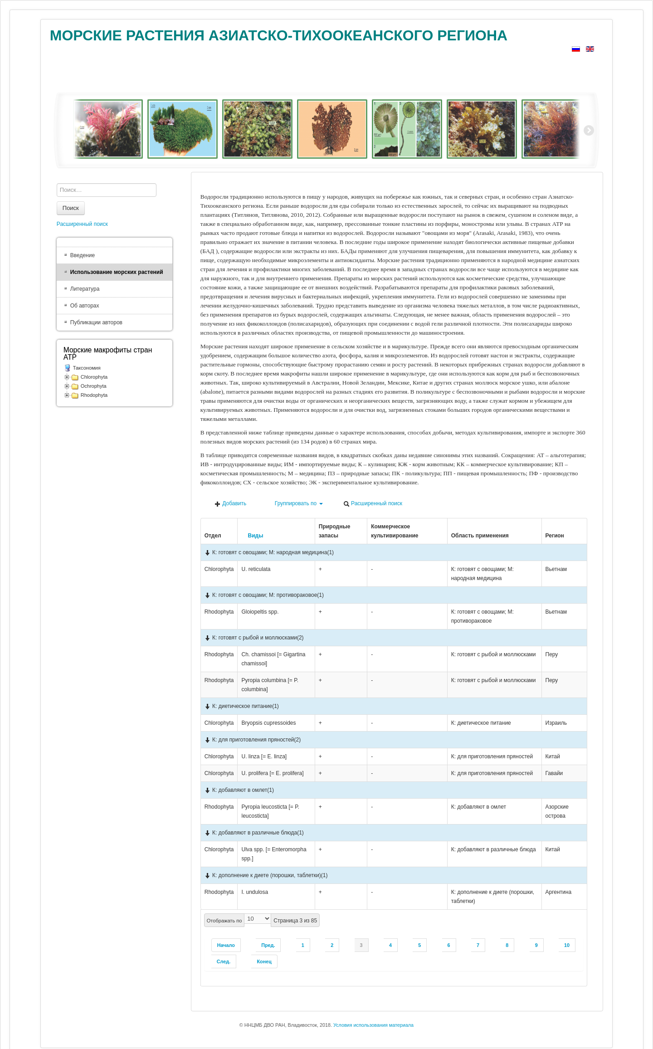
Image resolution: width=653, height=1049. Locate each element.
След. (223, 961)
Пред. (268, 945)
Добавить (230, 503)
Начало (226, 945)
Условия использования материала (373, 1025)
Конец (264, 961)
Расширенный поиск (372, 503)
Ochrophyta (94, 386)
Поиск (71, 208)
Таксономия (87, 368)
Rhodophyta (94, 395)
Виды (252, 535)
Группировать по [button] (295, 503)
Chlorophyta (94, 377)
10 (567, 945)
